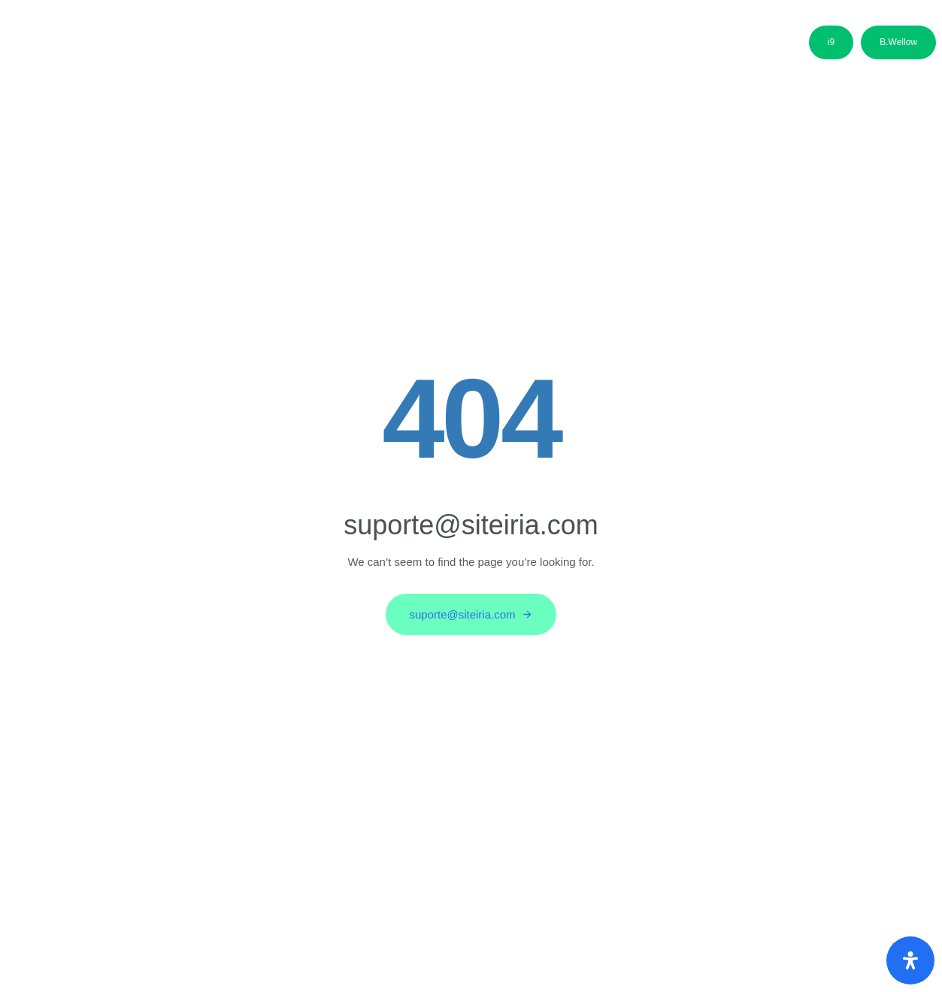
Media (607, 46)
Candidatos (448, 46)
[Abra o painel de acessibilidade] (910, 960)
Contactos (682, 46)
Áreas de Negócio (341, 46)
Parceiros (535, 46)
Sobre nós (236, 46)
